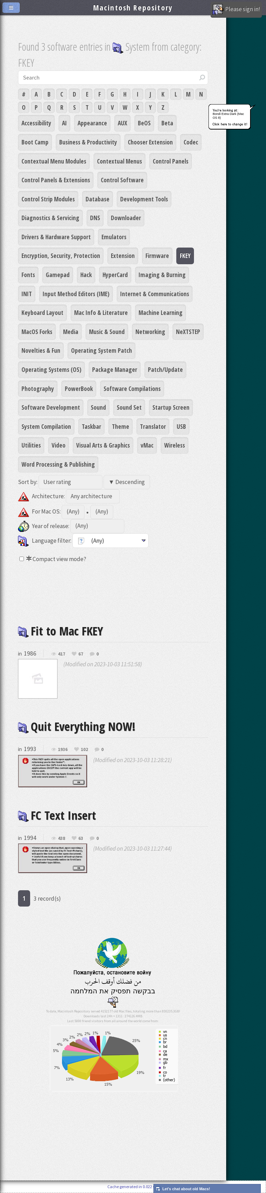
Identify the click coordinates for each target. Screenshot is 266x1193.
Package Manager (114, 369)
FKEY (185, 255)
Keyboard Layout (42, 312)
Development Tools (144, 199)
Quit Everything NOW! (76, 726)
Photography (37, 388)
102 (84, 749)
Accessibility (36, 123)
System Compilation (46, 426)
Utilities (31, 445)
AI (64, 123)
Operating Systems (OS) (51, 369)
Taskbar (91, 426)
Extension (123, 255)
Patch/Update (165, 369)
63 (80, 838)
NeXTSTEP (188, 331)
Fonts (28, 274)
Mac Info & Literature (101, 312)
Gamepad (58, 274)
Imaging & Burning (162, 274)
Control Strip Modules (48, 199)
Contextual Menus (119, 161)
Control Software (122, 180)
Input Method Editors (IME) (76, 294)
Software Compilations (132, 388)
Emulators (113, 237)
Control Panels (170, 161)
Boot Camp (34, 142)
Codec (191, 142)
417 (61, 654)
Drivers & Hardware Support (56, 237)
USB (181, 426)
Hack (86, 274)
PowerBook (79, 388)
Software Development (50, 407)
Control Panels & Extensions (55, 180)
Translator (153, 426)
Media (70, 331)
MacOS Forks (36, 331)
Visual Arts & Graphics (103, 445)
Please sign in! (236, 9)
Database (97, 199)
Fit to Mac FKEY (60, 631)
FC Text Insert (57, 815)
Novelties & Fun (40, 350)
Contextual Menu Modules (53, 161)
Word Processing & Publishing (58, 464)
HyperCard (115, 274)
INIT (26, 294)
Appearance (92, 123)
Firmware (157, 255)
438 (61, 838)
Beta (167, 123)
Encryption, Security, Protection (60, 255)
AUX (122, 123)
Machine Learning (161, 312)
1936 (63, 749)
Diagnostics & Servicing (50, 218)
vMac (147, 445)
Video (58, 445)
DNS (95, 218)
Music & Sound (107, 331)
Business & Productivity (88, 142)
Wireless (174, 445)
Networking (150, 331)
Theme (120, 426)
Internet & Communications (154, 294)
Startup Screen (170, 407)
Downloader (126, 218)
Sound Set (129, 407)
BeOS (144, 123)
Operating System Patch (101, 350)
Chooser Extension (150, 142)
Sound (98, 407)
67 (80, 654)
